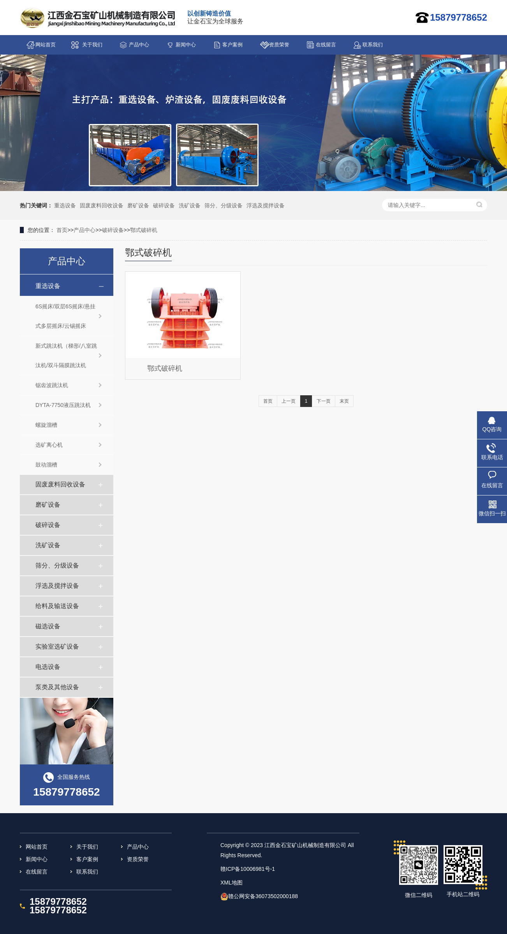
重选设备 (65, 205)
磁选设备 (47, 626)
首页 (61, 230)
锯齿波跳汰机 (51, 385)
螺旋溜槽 (46, 425)
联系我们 (373, 45)
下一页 (324, 401)
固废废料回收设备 (101, 205)
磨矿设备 (138, 205)
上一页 (289, 401)
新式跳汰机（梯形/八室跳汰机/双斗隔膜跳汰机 (66, 355)
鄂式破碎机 (143, 230)
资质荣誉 (279, 45)
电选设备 (47, 666)
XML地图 (231, 882)
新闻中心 (186, 45)
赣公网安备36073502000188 (263, 896)
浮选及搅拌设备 (265, 205)
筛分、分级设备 (223, 205)
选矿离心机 (49, 445)
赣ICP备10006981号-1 (247, 869)
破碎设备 (164, 205)
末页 (344, 401)
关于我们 (92, 45)
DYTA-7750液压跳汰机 (63, 405)
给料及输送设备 (57, 606)
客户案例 (232, 45)
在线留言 (326, 45)
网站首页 (45, 45)
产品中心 (139, 45)
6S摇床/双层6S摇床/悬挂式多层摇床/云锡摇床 (65, 316)
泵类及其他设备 (57, 687)
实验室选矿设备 (57, 646)
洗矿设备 (190, 205)
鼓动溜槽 (46, 465)
